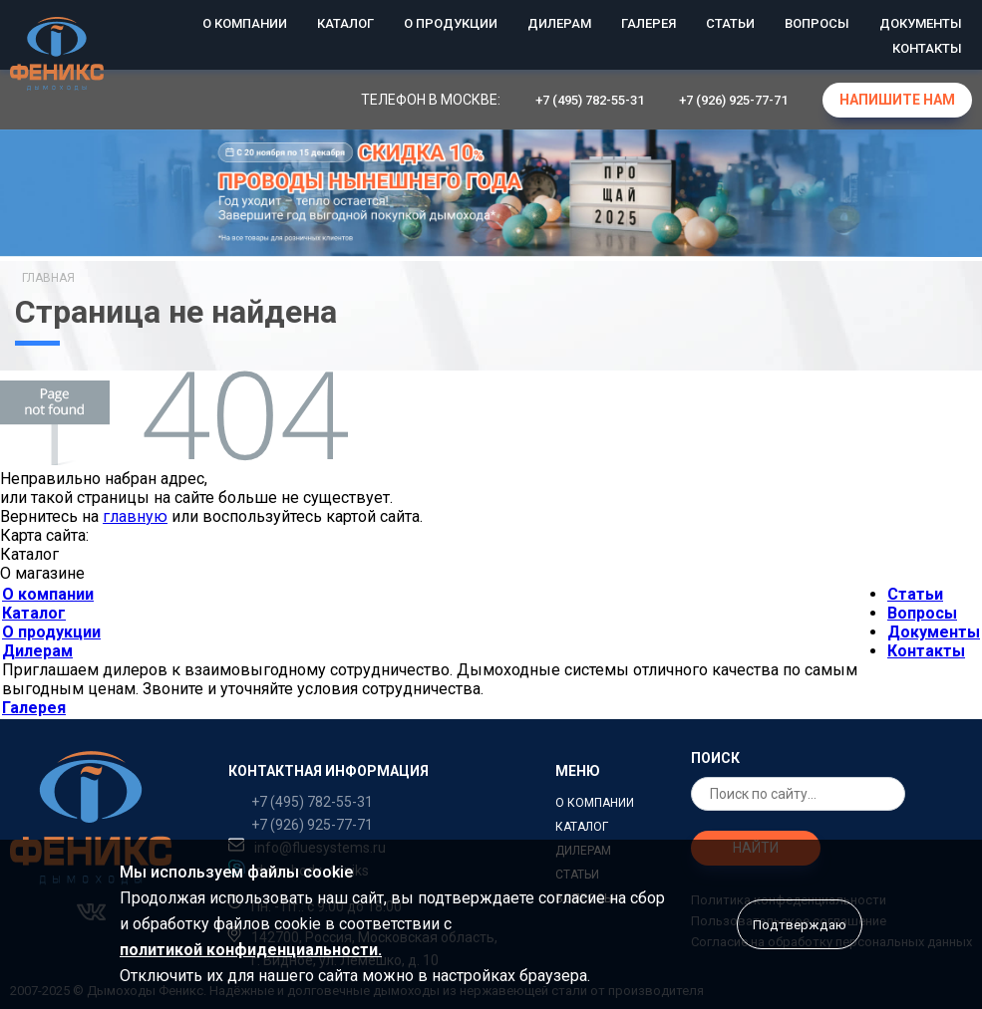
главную (135, 516)
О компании (244, 23)
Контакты (927, 48)
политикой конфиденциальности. (251, 949)
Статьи (730, 23)
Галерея (648, 23)
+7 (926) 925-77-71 (733, 100)
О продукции (450, 23)
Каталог (345, 23)
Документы (920, 23)
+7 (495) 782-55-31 (589, 100)
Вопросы (817, 23)
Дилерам (559, 23)
